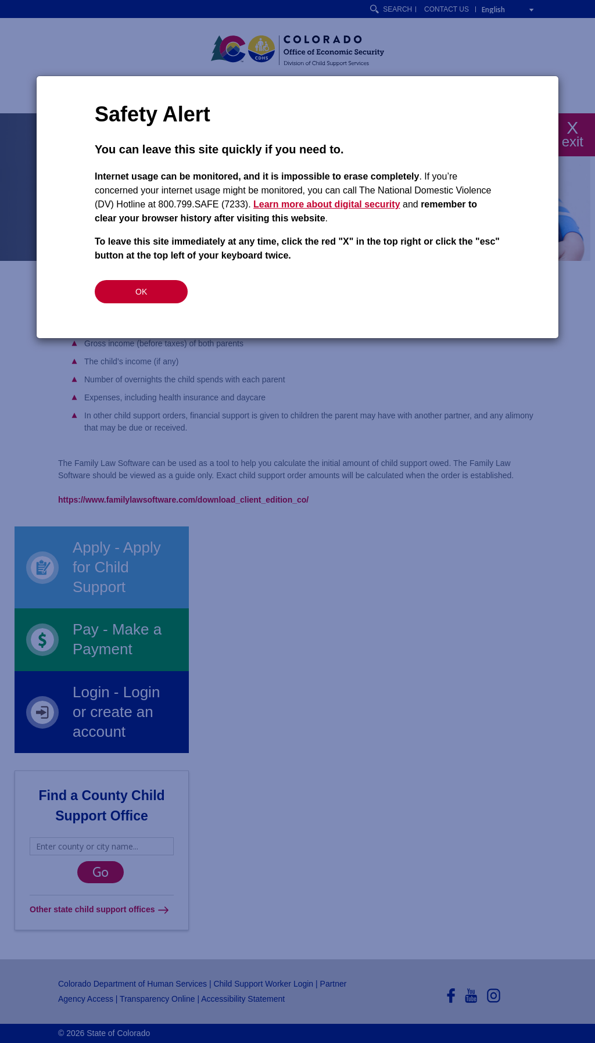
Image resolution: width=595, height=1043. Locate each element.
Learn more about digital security (326, 204)
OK (141, 291)
